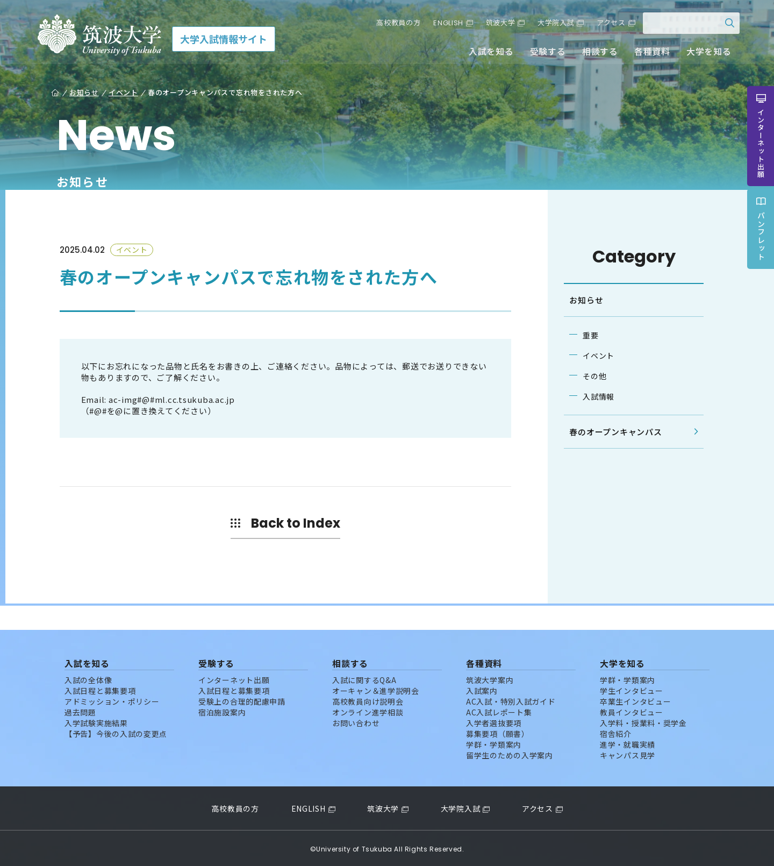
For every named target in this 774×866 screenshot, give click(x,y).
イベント (596, 355)
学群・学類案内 (493, 742)
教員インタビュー (631, 710)
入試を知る (488, 52)
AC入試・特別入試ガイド (510, 699)
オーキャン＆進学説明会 (375, 688)
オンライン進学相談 (367, 710)
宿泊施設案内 (222, 710)
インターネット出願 (233, 677)
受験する (545, 52)
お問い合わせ (355, 720)
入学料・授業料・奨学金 (643, 720)
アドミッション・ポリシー (111, 699)
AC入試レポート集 (499, 710)
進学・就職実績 (627, 742)
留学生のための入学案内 (509, 753)
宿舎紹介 (616, 731)
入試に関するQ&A (364, 677)
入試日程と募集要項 (99, 688)
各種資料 (649, 52)
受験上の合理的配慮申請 (241, 699)
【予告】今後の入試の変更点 (115, 731)
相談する (597, 52)
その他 (592, 376)
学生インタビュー (631, 688)
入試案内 (482, 688)
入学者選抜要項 (493, 720)
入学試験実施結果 (96, 720)
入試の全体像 (88, 677)
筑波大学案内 (489, 677)
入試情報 (596, 396)
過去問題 (80, 710)
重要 (588, 335)
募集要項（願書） (497, 731)
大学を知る (705, 52)
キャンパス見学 (627, 753)
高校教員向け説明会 (367, 699)
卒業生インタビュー (635, 699)
